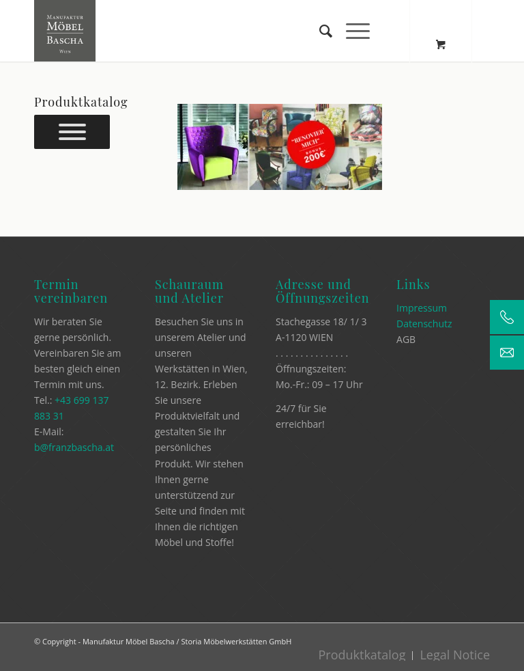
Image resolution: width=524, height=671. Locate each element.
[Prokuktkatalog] (72, 132)
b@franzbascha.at (74, 447)
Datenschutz (424, 323)
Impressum (421, 307)
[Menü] (351, 30)
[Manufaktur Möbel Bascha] (65, 30)
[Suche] (319, 30)
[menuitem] (319, 30)
